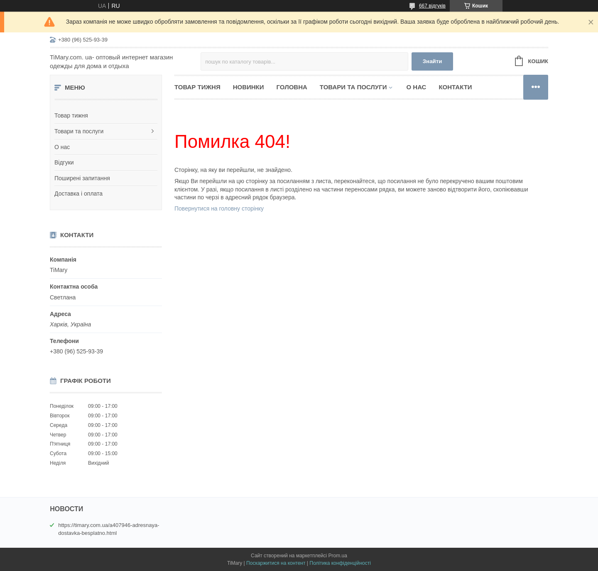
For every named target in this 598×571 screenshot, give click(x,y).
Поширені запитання (82, 178)
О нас (62, 147)
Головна (292, 87)
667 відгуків (432, 6)
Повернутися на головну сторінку (219, 208)
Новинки (248, 87)
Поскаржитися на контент (275, 563)
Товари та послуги (78, 131)
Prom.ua (337, 556)
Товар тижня (71, 115)
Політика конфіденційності (340, 563)
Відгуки (64, 162)
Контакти (455, 87)
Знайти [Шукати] (432, 61)
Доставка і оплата (78, 193)
